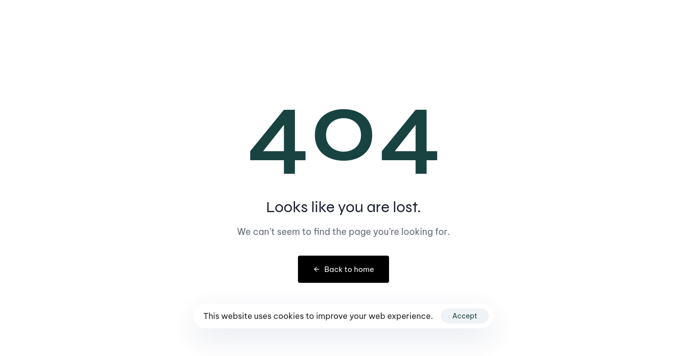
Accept (465, 316)
